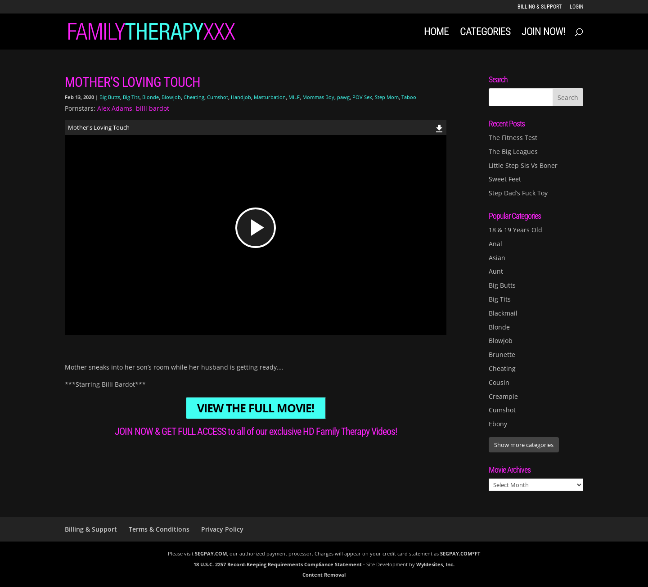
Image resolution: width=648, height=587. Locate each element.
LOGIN (576, 7)
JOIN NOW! (543, 33)
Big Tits (131, 97)
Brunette (502, 354)
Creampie (503, 396)
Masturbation (270, 97)
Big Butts (109, 97)
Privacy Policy (222, 529)
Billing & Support (540, 7)
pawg (343, 97)
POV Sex (362, 97)
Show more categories (524, 445)
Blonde (150, 97)
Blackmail (503, 313)
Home (436, 33)
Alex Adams (114, 108)
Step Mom (387, 97)
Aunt (496, 271)
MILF (294, 97)
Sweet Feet (505, 179)
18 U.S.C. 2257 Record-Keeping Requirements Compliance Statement (278, 564)
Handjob (241, 97)
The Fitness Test (513, 137)
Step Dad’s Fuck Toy (518, 193)
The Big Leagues (513, 151)
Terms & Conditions (159, 529)
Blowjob (171, 97)
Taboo (408, 97)
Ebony (498, 424)
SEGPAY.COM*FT (460, 553)
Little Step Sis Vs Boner (523, 165)
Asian (497, 257)
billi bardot (152, 108)
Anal (495, 243)
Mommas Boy (318, 97)
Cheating (194, 97)
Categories (485, 33)
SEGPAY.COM (211, 553)
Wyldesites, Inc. (435, 564)
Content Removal (324, 574)
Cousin (499, 382)
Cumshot (217, 97)
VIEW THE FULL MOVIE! (255, 408)
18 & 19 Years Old (515, 230)
